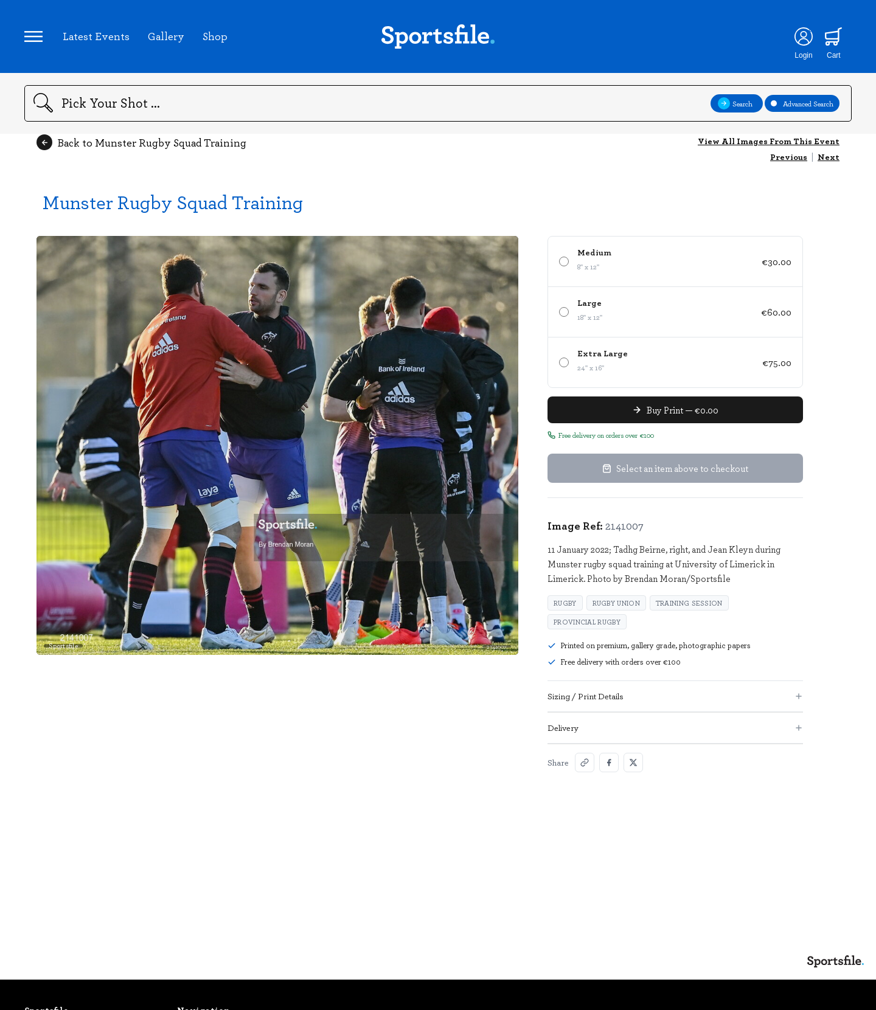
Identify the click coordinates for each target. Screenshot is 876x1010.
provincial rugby (587, 621)
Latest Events (96, 36)
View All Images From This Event (768, 140)
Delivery (675, 727)
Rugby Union (616, 602)
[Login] (803, 36)
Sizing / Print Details (675, 696)
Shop (215, 36)
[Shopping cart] (834, 36)
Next (828, 156)
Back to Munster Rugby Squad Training (141, 142)
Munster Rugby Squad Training (173, 202)
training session (689, 602)
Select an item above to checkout (675, 468)
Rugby (565, 602)
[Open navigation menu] (33, 36)
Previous (788, 156)
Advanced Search (802, 103)
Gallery (166, 36)
